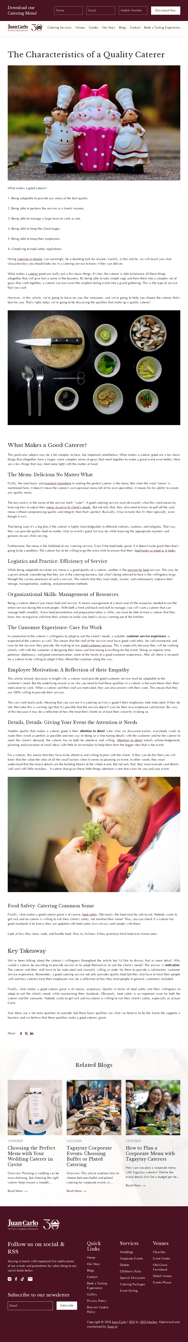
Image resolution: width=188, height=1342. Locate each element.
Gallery (92, 1294)
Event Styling (129, 1290)
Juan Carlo (119, 1322)
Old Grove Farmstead (160, 1267)
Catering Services (60, 27)
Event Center (161, 1258)
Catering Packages (132, 1284)
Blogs (122, 27)
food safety (89, 914)
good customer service (96, 645)
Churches (159, 1252)
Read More (17, 1191)
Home (91, 1257)
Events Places (162, 1282)
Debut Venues (162, 1276)
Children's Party (131, 1271)
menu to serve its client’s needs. (68, 507)
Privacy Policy (97, 1301)
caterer (33, 274)
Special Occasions (132, 1278)
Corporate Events (131, 1258)
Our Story (108, 27)
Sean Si (112, 1326)
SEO (132, 1322)
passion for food (138, 570)
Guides (93, 27)
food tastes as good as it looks (155, 550)
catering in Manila (29, 259)
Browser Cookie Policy (98, 1310)
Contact (135, 27)
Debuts (124, 1265)
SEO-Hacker (148, 1322)
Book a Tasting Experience (162, 27)
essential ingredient (57, 483)
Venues (80, 27)
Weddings (126, 1252)
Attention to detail (129, 740)
